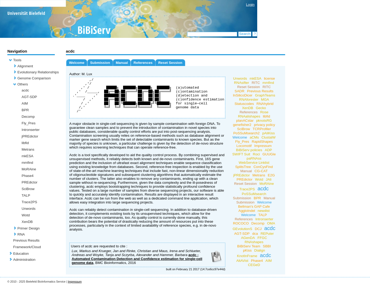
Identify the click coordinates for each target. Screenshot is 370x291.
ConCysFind (263, 167)
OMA (271, 223)
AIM (25, 103)
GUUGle (269, 154)
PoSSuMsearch (254, 194)
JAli (268, 179)
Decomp (28, 117)
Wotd (26, 215)
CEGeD (254, 265)
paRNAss (254, 158)
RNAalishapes (249, 116)
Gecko (261, 108)
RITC (256, 83)
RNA (21, 234)
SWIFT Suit (241, 154)
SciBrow (28, 189)
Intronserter (31, 130)
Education (21, 254)
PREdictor (29, 182)
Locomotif (244, 146)
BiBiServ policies (249, 150)
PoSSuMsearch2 (246, 133)
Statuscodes (244, 104)
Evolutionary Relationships (38, 72)
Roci (256, 154)
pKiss (247, 250)
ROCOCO (241, 223)
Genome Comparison (34, 78)
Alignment (25, 66)
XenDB (27, 222)
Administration (24, 260)
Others (22, 84)
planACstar (245, 120)
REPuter (267, 234)
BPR (25, 110)
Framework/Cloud (27, 247)
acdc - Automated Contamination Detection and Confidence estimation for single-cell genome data (137, 267)
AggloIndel (246, 211)
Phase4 (27, 176)
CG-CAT (261, 171)
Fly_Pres (29, 123)
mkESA (27, 156)
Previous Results (26, 240)
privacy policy (264, 125)
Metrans (28, 149)
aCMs (254, 137)
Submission (100, 63)
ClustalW (268, 137)
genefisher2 (242, 125)
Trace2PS (29, 202)
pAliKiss (268, 133)
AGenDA (248, 238)
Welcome (76, 63)
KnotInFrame (247, 256)
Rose (264, 112)
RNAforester (248, 99)
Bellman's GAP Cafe (254, 206)
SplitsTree (243, 167)
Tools (17, 60)
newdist (264, 211)
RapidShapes (262, 142)
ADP (268, 150)
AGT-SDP (29, 97)
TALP (26, 195)
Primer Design (28, 228)
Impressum (263, 146)
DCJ (258, 229)
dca (255, 234)
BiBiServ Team (248, 246)
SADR (239, 91)
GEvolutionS (242, 229)
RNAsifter (241, 83)
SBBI (267, 246)
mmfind (27, 163)
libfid (25, 143)
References (143, 63)
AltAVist (242, 261)
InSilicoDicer (242, 95)
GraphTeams (265, 95)
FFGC (262, 238)
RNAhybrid (264, 104)
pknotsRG (264, 120)
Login (250, 5)
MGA (265, 99)
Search (244, 34)
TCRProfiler (261, 129)
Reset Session (170, 63)
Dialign (259, 250)
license (269, 78)
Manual (122, 63)
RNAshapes (254, 242)
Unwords (29, 209)
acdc (25, 90)
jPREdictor (30, 136)
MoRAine (29, 169)
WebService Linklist (254, 163)
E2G (271, 175)
